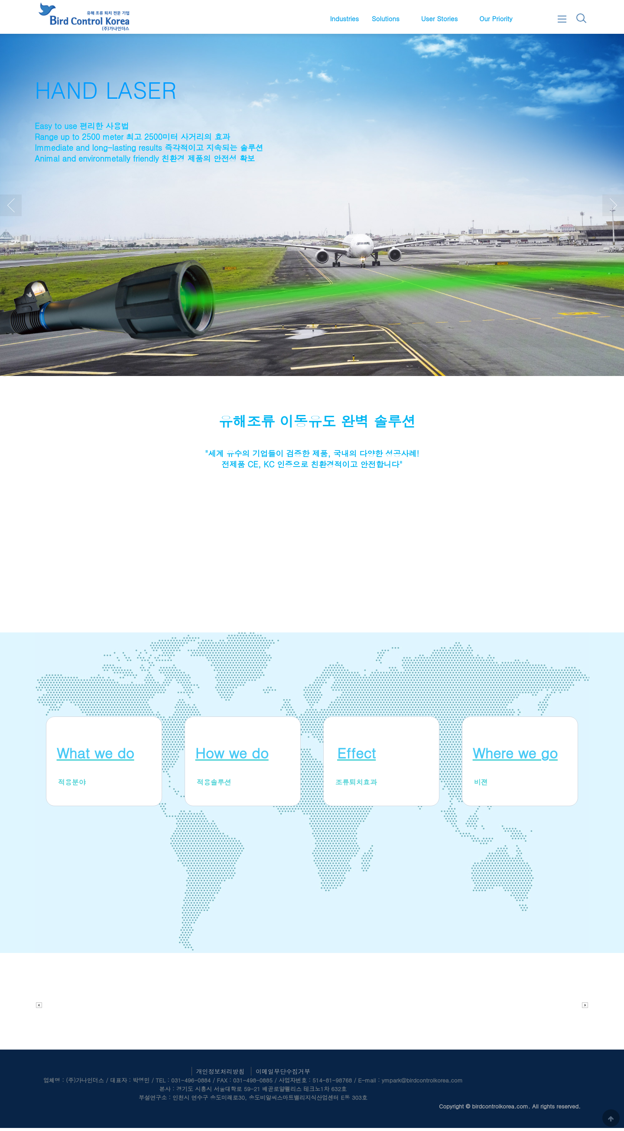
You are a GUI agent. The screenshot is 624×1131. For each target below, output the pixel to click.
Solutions (386, 18)
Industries (344, 18)
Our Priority (495, 18)
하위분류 (404, 18)
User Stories (439, 18)
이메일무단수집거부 (283, 1074)
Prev (11, 208)
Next (613, 208)
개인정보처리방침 (220, 1074)
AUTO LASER (102, 92)
